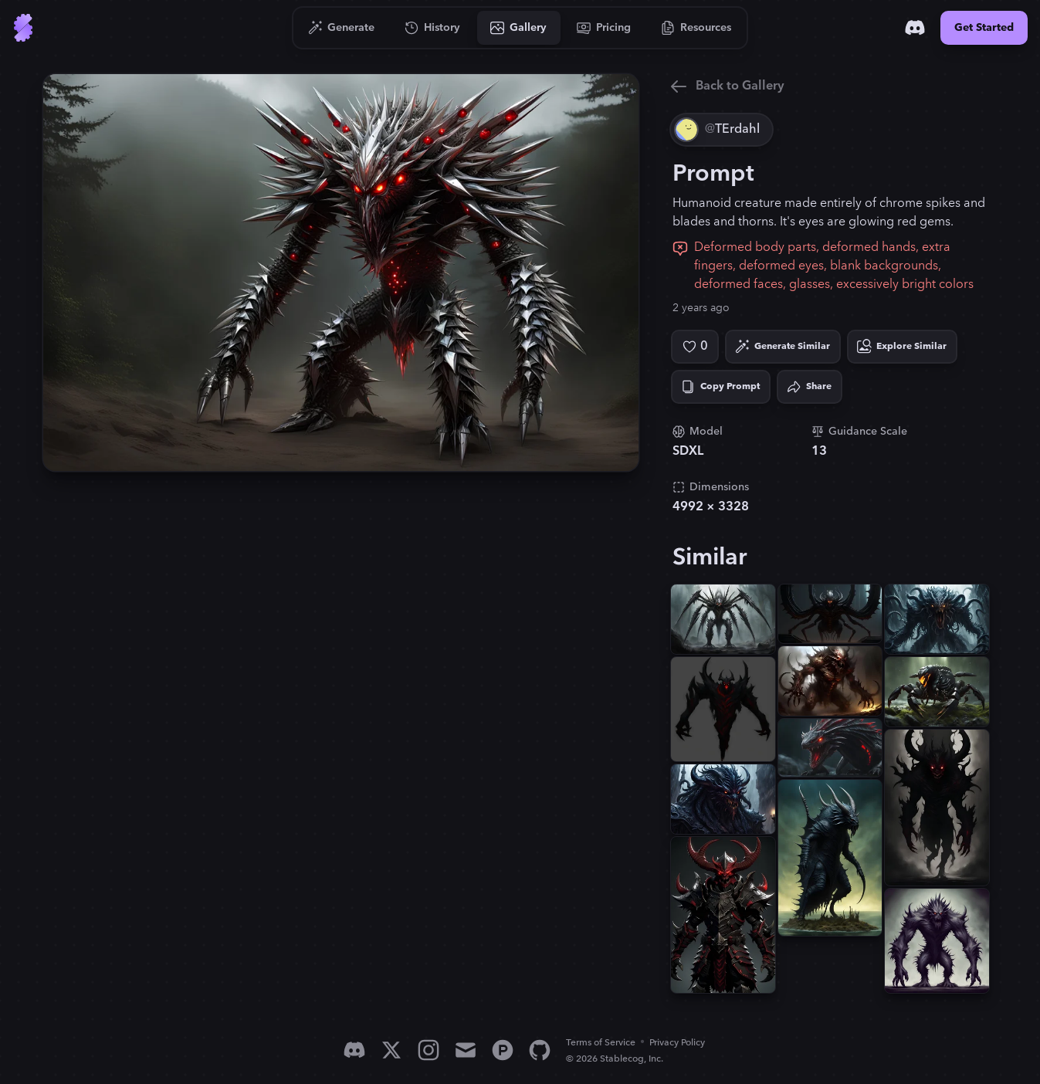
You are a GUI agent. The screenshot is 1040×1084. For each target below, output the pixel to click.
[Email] (465, 1050)
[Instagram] (428, 1050)
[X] (391, 1050)
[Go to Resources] (696, 28)
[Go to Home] (23, 28)
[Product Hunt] (502, 1050)
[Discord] (915, 28)
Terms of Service (600, 1043)
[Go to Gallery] (519, 28)
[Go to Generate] (341, 28)
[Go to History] (433, 28)
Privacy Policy (677, 1043)
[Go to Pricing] (604, 28)
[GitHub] (539, 1050)
